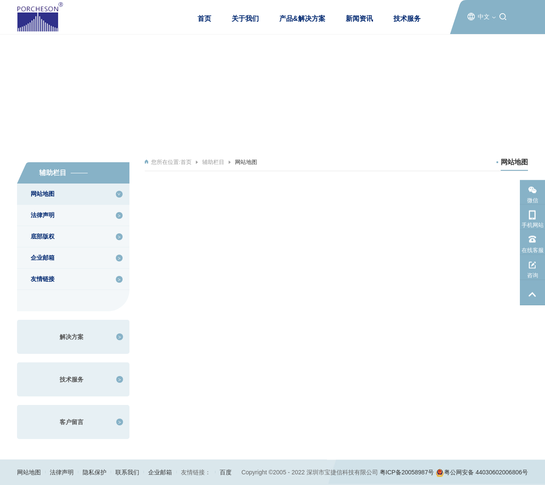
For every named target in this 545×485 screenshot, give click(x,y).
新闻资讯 (359, 18)
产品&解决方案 (302, 18)
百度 (226, 472)
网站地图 (42, 193)
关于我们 (245, 18)
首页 (204, 18)
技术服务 (407, 18)
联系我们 (127, 472)
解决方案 (71, 336)
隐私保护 (94, 472)
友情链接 (42, 279)
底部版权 (42, 236)
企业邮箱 (42, 257)
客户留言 (71, 422)
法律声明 (42, 215)
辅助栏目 (213, 162)
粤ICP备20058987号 (407, 472)
